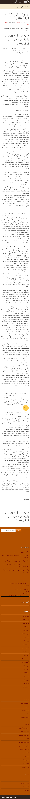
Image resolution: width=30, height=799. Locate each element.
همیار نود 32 (26, 591)
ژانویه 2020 (26, 644)
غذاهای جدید (26, 753)
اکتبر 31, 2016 (19, 22)
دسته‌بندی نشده (25, 717)
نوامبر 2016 (26, 651)
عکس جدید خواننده (24, 731)
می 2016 (26, 673)
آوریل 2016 (26, 676)
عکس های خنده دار (24, 749)
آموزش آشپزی (25, 699)
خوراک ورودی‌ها (25, 783)
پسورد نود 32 (25, 587)
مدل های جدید (25, 767)
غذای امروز (26, 756)
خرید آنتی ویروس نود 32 (15, 595)
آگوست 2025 (25, 634)
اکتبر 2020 (26, 637)
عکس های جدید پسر (24, 735)
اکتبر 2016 (26, 655)
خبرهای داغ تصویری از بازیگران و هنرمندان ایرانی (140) (17, 15)
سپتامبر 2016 (25, 658)
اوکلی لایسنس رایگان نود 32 (22, 589)
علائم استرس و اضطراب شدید (21, 552)
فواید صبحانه (25, 763)
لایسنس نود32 (25, 585)
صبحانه (27, 721)
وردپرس (27, 790)
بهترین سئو (26, 593)
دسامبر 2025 (25, 619)
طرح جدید (26, 724)
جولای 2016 (26, 666)
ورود (28, 779)
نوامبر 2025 (26, 623)
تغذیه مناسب (25, 714)
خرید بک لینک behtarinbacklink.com (19, 583)
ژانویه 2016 (26, 687)
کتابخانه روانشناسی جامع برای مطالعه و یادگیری (17, 561)
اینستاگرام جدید (25, 703)
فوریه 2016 (26, 683)
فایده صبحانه (25, 760)
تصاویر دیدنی (25, 710)
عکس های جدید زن (24, 742)
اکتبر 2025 (26, 626)
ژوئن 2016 (26, 669)
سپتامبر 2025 (25, 630)
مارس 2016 (26, 680)
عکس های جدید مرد (24, 746)
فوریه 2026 (26, 616)
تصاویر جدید (26, 707)
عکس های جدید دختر (23, 739)
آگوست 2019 (25, 648)
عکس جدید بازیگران (24, 728)
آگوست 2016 (25, 662)
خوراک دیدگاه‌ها (25, 787)
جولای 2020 (26, 641)
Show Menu (25, 2)
